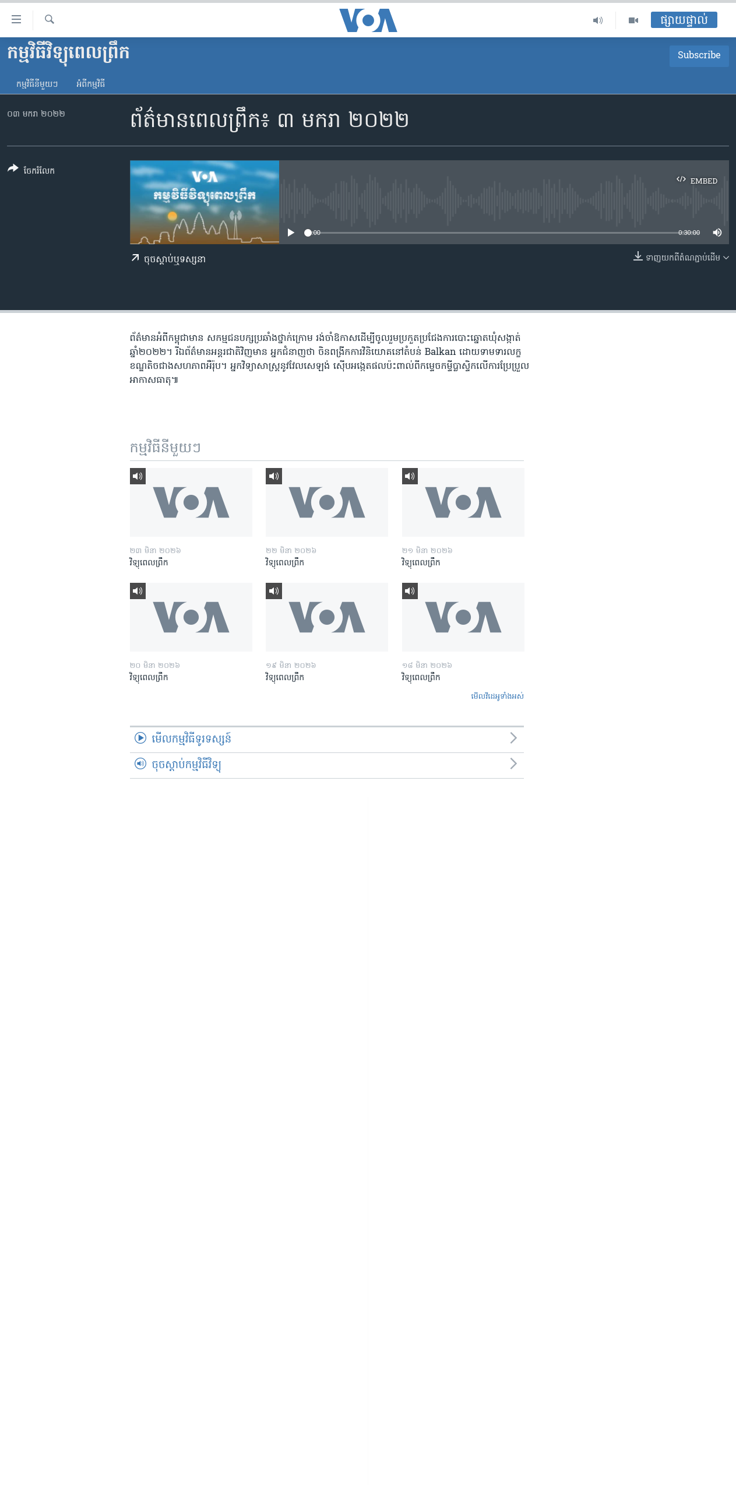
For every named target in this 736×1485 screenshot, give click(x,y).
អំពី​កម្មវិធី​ (90, 85)
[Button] (31, 172)
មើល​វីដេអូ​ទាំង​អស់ (497, 696)
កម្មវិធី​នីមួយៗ (37, 85)
